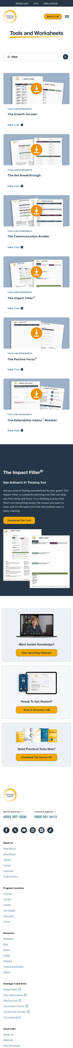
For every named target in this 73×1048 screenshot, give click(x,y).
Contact (7, 865)
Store (36, 3)
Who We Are (9, 854)
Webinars (8, 1039)
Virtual (6, 921)
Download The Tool (19, 520)
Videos (6, 972)
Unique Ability (10, 989)
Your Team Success (13, 994)
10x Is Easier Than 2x (13, 1006)
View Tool (13, 124)
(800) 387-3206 (14, 817)
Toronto (7, 893)
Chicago (7, 899)
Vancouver (8, 916)
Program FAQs (10, 876)
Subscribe (8, 870)
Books (6, 949)
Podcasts (7, 961)
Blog (5, 944)
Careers (7, 859)
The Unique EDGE (12, 1017)
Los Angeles (9, 910)
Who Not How (10, 1000)
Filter (14, 56)
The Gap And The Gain (14, 1011)
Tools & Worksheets (13, 966)
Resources (8, 938)
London (7, 904)
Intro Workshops (11, 1045)
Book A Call (53, 16)
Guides (6, 955)
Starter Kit (8, 1034)
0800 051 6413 (45, 817)
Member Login (22, 3)
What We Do (9, 848)
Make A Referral (50, 3)
